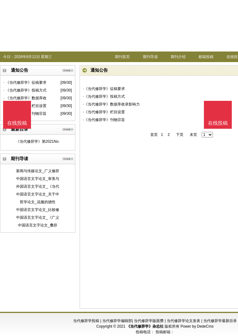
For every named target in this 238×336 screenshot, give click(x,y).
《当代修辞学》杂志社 (145, 326)
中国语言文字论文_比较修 (37, 210)
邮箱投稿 (206, 57)
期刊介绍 (178, 57)
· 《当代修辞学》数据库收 (24, 98)
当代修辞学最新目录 (220, 321)
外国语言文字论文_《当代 (37, 186)
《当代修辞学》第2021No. (38, 141)
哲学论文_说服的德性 (37, 202)
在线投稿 (218, 123)
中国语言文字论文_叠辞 (37, 225)
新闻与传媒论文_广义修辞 (37, 171)
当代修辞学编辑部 (117, 321)
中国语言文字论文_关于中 (37, 194)
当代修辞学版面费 (149, 321)
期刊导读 (150, 57)
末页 (193, 134)
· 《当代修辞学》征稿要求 (24, 82)
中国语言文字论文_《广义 (37, 217)
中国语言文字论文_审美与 (37, 179)
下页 (179, 134)
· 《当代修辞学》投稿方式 (24, 90)
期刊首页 (122, 57)
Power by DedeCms (197, 326)
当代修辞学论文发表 (183, 321)
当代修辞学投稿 (86, 321)
